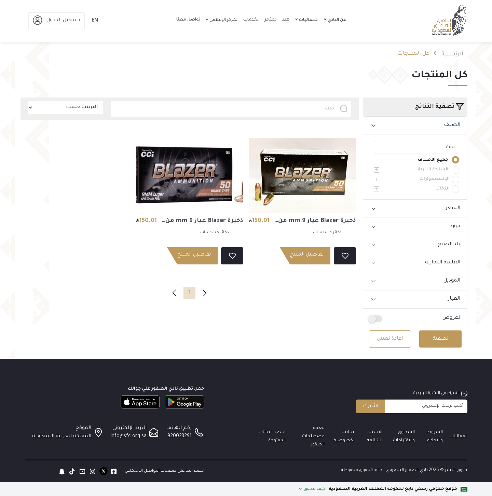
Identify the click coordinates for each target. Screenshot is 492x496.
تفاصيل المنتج (307, 255)
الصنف (452, 125)
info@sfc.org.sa (129, 436)
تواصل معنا (188, 19)
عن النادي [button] (336, 20)
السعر (453, 208)
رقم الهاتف (179, 428)
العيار (454, 299)
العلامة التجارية (442, 262)
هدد (286, 19)
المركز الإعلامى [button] (223, 20)
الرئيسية (452, 54)
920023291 (179, 436)
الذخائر (443, 188)
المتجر (270, 19)
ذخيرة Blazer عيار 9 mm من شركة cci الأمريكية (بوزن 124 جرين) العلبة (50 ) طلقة (202, 222)
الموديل (451, 281)
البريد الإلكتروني (129, 428)
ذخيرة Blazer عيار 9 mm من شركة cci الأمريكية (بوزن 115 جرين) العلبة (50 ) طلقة (315, 222)
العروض (452, 318)
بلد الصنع (449, 244)
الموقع (83, 428)
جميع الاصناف (433, 160)
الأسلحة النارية (434, 169)
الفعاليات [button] (308, 20)
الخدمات (251, 19)
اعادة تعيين (390, 339)
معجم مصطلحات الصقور (313, 436)
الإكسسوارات (435, 179)
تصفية (440, 339)
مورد (455, 226)
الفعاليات (458, 436)
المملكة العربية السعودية (61, 436)
